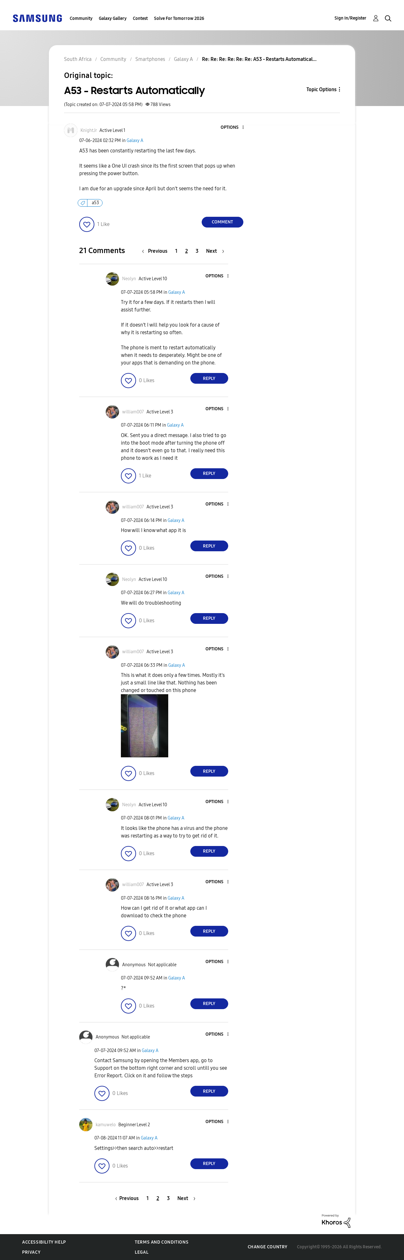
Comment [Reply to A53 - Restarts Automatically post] (222, 222)
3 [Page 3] (197, 251)
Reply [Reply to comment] (209, 378)
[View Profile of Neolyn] (129, 278)
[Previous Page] (156, 251)
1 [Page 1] (176, 251)
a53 (95, 202)
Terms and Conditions (161, 1242)
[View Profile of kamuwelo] (106, 1124)
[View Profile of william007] (133, 412)
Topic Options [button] (321, 89)
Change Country (268, 1247)
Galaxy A (135, 140)
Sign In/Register (350, 18)
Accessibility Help (44, 1242)
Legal (141, 1252)
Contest (140, 18)
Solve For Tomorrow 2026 (179, 18)
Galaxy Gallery (113, 18)
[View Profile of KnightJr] (88, 130)
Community (81, 18)
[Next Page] (215, 251)
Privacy (31, 1252)
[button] (232, 128)
